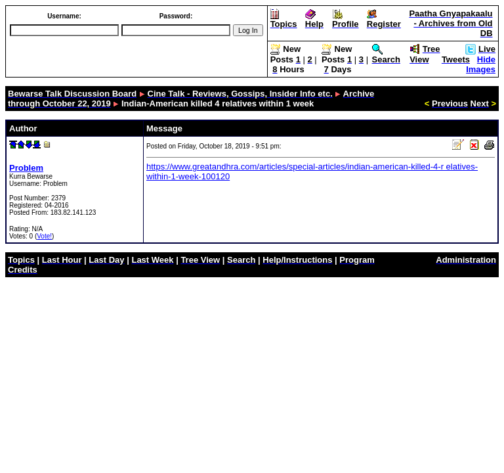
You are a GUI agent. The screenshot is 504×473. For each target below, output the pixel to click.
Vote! (44, 236)
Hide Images (480, 64)
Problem (26, 168)
